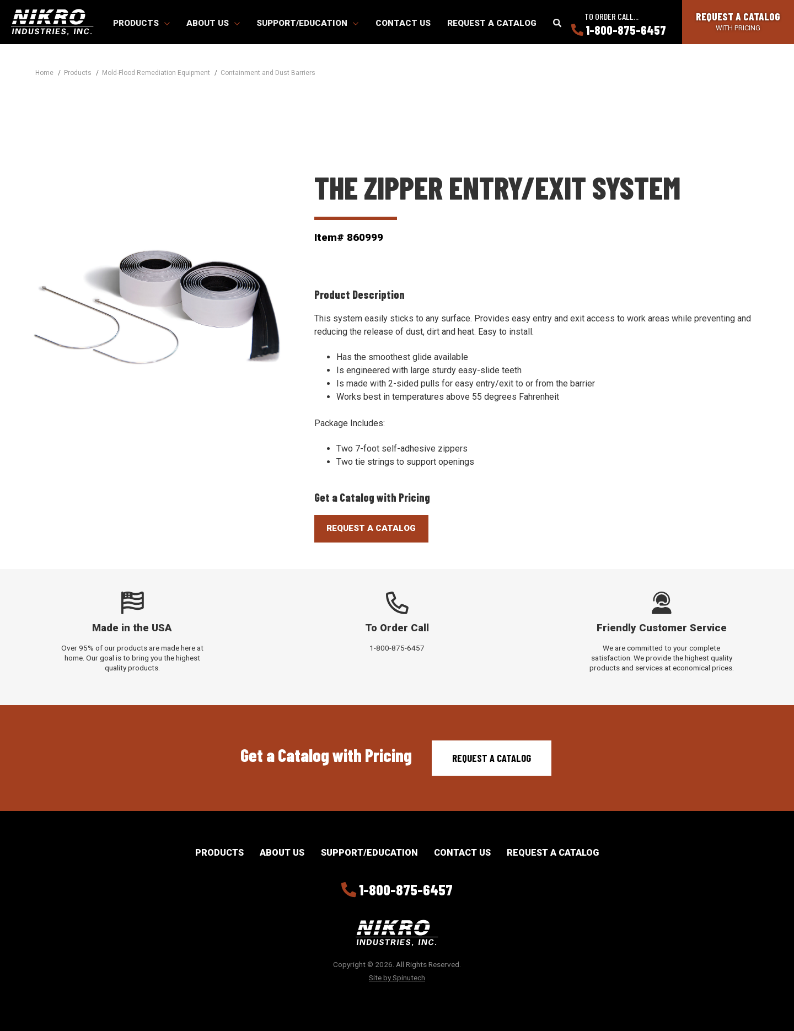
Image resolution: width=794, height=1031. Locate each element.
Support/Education (307, 23)
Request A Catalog (371, 528)
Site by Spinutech (397, 977)
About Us (213, 23)
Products (141, 23)
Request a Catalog (492, 23)
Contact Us (403, 23)
